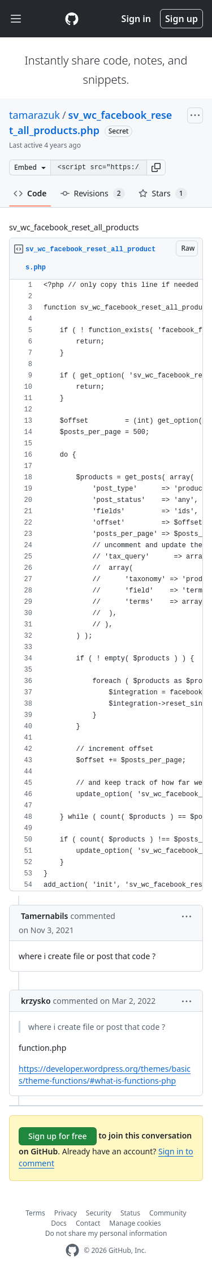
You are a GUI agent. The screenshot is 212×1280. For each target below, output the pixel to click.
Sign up (181, 18)
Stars (163, 193)
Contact (88, 1223)
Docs (59, 1223)
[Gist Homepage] (72, 18)
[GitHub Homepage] (72, 1250)
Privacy (65, 1213)
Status (130, 1213)
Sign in (136, 18)
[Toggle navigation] (16, 19)
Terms (35, 1213)
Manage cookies (135, 1223)
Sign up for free (57, 1136)
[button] (156, 167)
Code (30, 193)
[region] (106, 585)
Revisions (92, 193)
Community (168, 1213)
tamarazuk (34, 115)
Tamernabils (44, 915)
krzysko (36, 1000)
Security (98, 1213)
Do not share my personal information (106, 1233)
